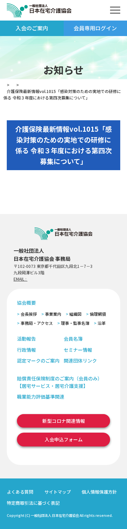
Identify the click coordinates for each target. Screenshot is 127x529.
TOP (7, 85)
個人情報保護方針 (99, 492)
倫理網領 (98, 314)
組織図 (75, 314)
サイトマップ (57, 492)
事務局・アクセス (37, 323)
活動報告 (26, 338)
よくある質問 (20, 492)
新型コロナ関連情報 (63, 420)
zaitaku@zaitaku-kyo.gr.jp (52, 279)
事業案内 (53, 314)
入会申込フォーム (64, 439)
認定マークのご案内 (38, 360)
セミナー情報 (78, 349)
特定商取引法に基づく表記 (33, 503)
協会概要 (26, 302)
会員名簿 (73, 338)
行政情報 (26, 349)
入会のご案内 (32, 28)
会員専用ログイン (95, 28)
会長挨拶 (29, 314)
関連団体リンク (80, 360)
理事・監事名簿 (75, 323)
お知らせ (30, 85)
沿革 (102, 323)
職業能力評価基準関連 (40, 396)
